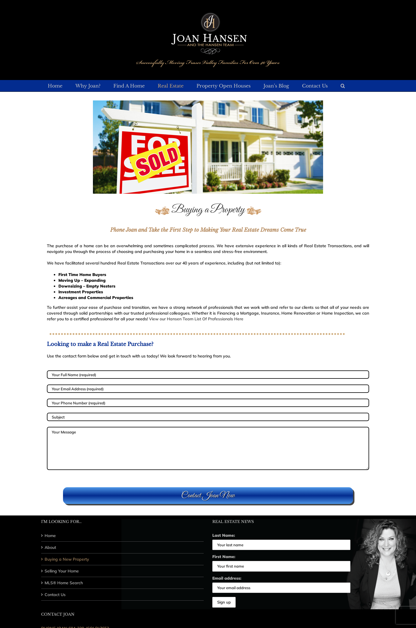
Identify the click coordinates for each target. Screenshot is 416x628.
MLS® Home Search (64, 582)
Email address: (226, 578)
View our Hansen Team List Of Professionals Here (196, 318)
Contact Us (55, 594)
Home (50, 535)
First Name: (223, 556)
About (50, 547)
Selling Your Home (62, 571)
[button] (342, 86)
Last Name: (223, 535)
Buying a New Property (67, 559)
